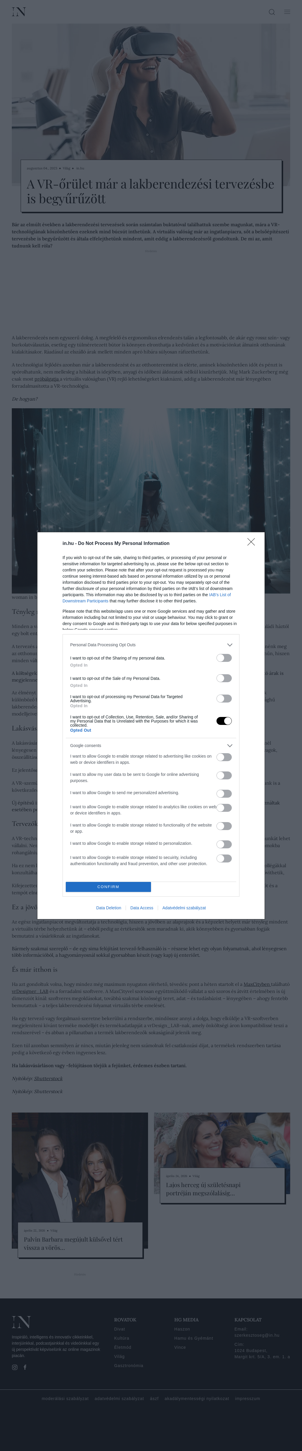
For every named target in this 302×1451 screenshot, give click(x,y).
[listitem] (151, 645)
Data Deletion (108, 907)
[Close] (253, 543)
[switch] (224, 658)
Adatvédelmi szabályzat (184, 907)
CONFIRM (108, 887)
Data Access (141, 907)
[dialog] (151, 725)
